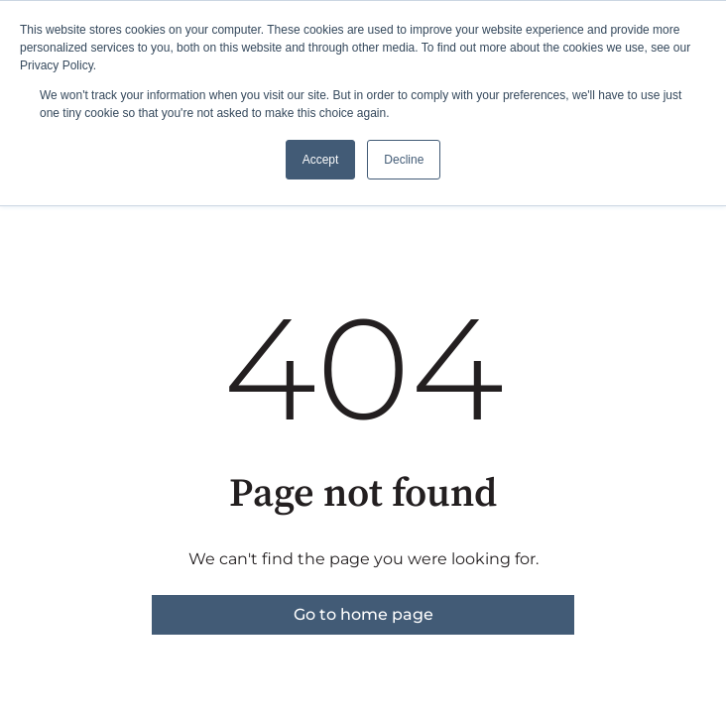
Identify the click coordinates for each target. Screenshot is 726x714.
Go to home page (363, 614)
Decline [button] (404, 160)
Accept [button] (320, 160)
